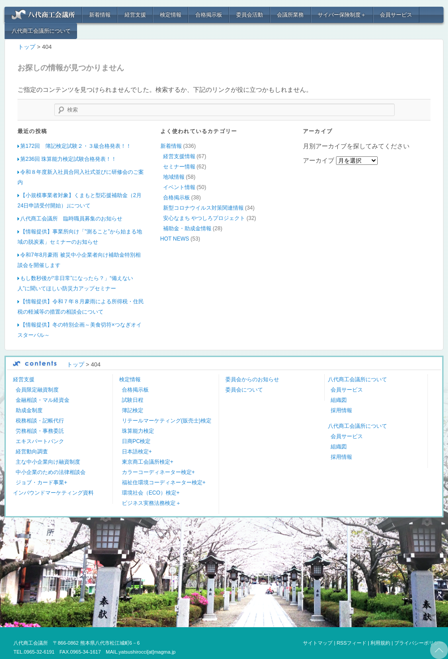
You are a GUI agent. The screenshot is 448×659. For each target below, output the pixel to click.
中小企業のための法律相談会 (51, 472)
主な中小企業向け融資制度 (48, 461)
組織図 (339, 399)
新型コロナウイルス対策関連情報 (203, 207)
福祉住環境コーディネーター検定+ (164, 482)
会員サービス (396, 15)
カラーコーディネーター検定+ (158, 472)
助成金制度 (29, 410)
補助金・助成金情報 (187, 228)
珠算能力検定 (138, 430)
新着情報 (100, 15)
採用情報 (341, 410)
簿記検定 (132, 410)
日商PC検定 (136, 441)
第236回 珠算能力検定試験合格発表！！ (68, 158)
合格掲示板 (208, 15)
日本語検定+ (137, 451)
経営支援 (135, 15)
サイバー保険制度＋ (342, 15)
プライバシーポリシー (419, 642)
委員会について (244, 389)
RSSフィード (351, 642)
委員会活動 (249, 15)
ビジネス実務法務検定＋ (151, 503)
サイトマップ (317, 642)
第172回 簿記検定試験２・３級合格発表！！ (75, 145)
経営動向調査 (32, 451)
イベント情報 (179, 187)
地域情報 (174, 176)
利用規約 (380, 642)
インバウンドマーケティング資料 (53, 492)
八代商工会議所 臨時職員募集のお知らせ (71, 218)
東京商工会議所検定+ (147, 461)
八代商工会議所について (41, 31)
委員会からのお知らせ (252, 379)
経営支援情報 (179, 156)
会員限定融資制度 (37, 389)
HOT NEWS (174, 238)
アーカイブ (318, 160)
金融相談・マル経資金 (42, 399)
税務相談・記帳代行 (40, 420)
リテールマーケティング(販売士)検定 (166, 420)
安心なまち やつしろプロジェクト (204, 218)
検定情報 (170, 15)
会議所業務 (290, 15)
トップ (26, 46)
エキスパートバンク (40, 441)
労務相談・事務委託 (40, 430)
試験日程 (132, 399)
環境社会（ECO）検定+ (151, 492)
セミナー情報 (179, 166)
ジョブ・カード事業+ (41, 482)
